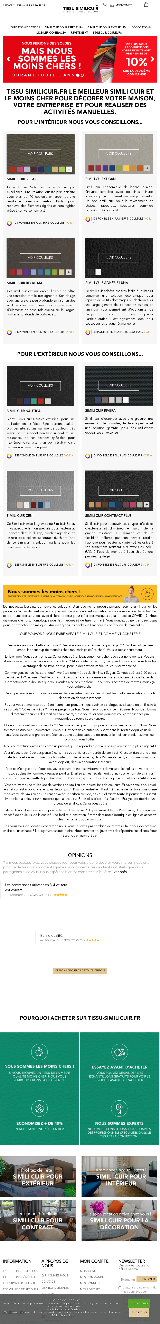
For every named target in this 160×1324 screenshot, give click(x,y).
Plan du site (50, 1208)
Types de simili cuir (17, 1243)
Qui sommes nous (54, 1173)
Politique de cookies (57, 1202)
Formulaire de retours (20, 1187)
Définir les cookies (63, 1315)
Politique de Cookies (67, 1309)
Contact (48, 1180)
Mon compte (90, 1169)
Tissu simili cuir (14, 1231)
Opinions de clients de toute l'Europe (80, 906)
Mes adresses (90, 1187)
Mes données (90, 1181)
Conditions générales (20, 1175)
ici (140, 1234)
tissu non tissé (94, 620)
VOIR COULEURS (40, 154)
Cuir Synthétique (16, 1237)
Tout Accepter (139, 1303)
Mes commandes (92, 1175)
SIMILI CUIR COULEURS (108, 32)
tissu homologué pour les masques (50, 620)
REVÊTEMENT (79, 33)
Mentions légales (55, 1186)
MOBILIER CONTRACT (51, 32)
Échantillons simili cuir (21, 1271)
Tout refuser (139, 1312)
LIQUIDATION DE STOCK (24, 27)
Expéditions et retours (20, 1169)
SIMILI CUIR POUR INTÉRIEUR (64, 27)
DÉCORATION (141, 27)
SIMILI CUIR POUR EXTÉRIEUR (107, 27)
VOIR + (70, 222)
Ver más (120, 872)
